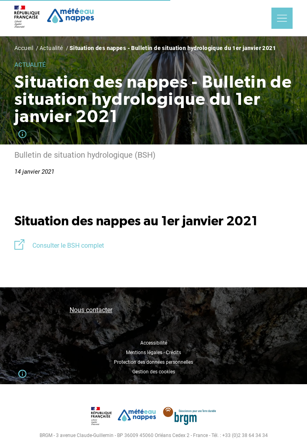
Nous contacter (91, 310)
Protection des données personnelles (153, 362)
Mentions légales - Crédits (153, 352)
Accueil (23, 48)
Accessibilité (153, 343)
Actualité (51, 48)
